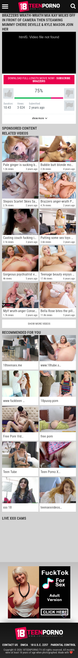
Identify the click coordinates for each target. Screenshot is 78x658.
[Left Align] (6, 6)
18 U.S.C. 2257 (39, 644)
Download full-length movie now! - (39, 80)
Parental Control (63, 644)
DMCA (24, 644)
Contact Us (10, 644)
